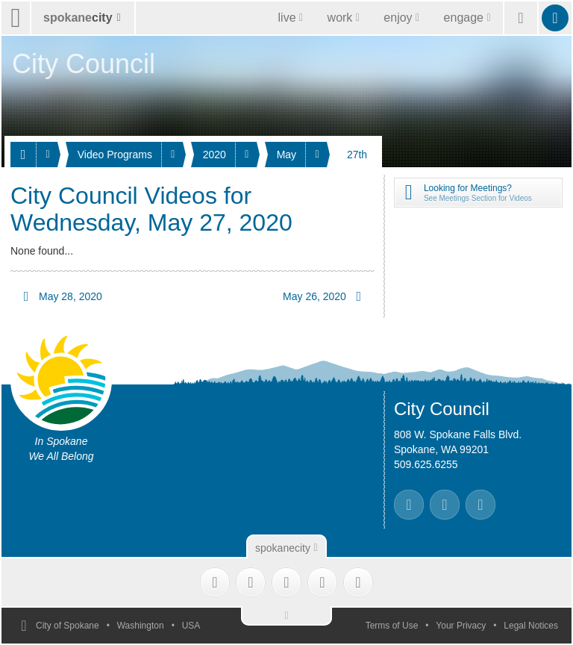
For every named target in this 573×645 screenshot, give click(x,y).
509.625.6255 (426, 464)
